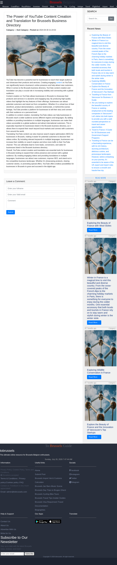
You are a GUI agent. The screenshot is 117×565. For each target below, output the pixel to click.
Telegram (74, 482)
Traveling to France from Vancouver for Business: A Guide (102, 97)
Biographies (40, 510)
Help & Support (7, 514)
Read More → (94, 230)
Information (5, 463)
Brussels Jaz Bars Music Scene (48, 486)
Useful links (40, 463)
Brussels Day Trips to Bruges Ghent (50, 490)
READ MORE (100, 178)
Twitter (73, 478)
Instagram (74, 474)
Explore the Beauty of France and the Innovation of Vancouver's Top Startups (103, 89)
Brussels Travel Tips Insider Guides (50, 498)
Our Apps (39, 514)
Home (37, 470)
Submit (10, 212)
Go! (111, 19)
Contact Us (5, 521)
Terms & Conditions (9, 478)
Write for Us (6, 533)
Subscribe (29, 554)
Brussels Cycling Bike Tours (47, 494)
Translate (73, 514)
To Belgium (60, 2)
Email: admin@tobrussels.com (14, 492)
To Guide (58, 446)
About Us (5, 525)
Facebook (74, 470)
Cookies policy (12, 482)
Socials (72, 463)
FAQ (22, 482)
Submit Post (40, 474)
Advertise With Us (8, 529)
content (59, 82)
